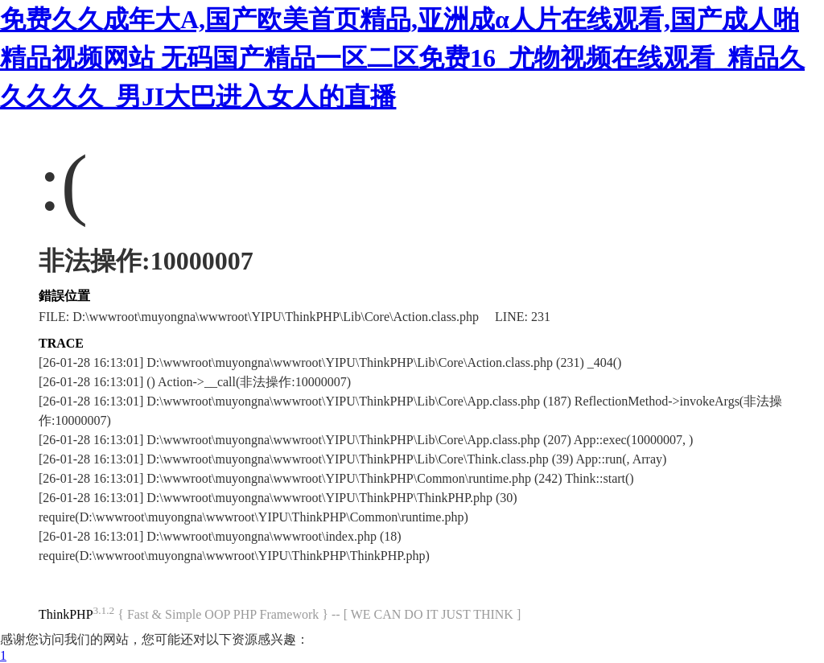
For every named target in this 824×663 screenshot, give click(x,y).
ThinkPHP (66, 614)
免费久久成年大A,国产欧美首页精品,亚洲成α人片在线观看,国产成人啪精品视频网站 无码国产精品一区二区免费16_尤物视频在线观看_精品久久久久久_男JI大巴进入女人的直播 (402, 58)
